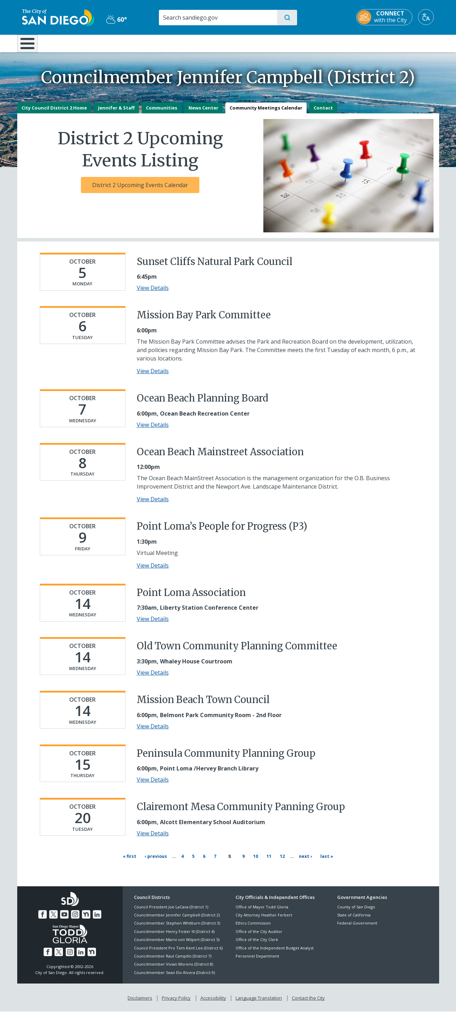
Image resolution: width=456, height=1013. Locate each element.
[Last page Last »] (325, 861)
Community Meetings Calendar (266, 113)
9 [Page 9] (242, 860)
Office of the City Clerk (257, 941)
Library (267, 42)
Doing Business (203, 42)
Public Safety (336, 42)
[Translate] (431, 17)
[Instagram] (75, 916)
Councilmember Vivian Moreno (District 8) (173, 965)
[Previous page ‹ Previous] (159, 861)
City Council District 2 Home (54, 113)
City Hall (404, 42)
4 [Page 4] (188, 860)
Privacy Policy (176, 999)
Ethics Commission (253, 924)
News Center (203, 113)
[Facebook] (42, 916)
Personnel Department (257, 957)
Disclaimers (140, 999)
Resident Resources (141, 42)
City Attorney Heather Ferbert (264, 916)
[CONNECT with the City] (389, 17)
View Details (153, 293)
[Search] (217, 17)
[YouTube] (64, 916)
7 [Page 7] (220, 860)
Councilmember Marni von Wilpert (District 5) (176, 941)
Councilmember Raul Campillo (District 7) (172, 957)
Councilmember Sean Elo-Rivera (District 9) (174, 973)
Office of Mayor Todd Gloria (262, 908)
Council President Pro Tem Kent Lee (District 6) (178, 949)
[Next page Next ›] (303, 861)
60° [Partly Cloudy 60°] (113, 19)
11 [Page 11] (267, 860)
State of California (354, 916)
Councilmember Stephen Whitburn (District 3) (177, 924)
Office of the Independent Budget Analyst (275, 949)
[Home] (30, 46)
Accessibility (213, 999)
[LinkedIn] (97, 916)
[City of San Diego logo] (53, 17)
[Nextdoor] (86, 916)
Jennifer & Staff (116, 113)
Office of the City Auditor (259, 932)
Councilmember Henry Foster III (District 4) (174, 932)
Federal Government (357, 924)
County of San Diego (356, 908)
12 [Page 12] (281, 860)
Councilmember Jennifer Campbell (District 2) (177, 916)
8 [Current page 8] (230, 861)
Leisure (76, 42)
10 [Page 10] (254, 860)
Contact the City (308, 999)
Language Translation (259, 999)
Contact (323, 113)
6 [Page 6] (209, 860)
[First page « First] (131, 861)
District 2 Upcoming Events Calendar (140, 190)
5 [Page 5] (198, 860)
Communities (161, 113)
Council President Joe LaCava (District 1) (171, 908)
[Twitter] (53, 916)
